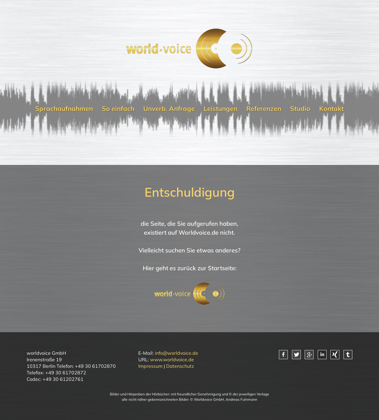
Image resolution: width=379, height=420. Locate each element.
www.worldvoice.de (172, 359)
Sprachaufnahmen (64, 108)
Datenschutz (180, 366)
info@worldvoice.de (176, 353)
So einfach (118, 108)
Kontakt (331, 108)
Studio (300, 108)
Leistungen (220, 108)
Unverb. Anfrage (169, 108)
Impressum (150, 366)
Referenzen (263, 108)
